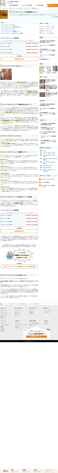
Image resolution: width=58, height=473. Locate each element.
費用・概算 (13, 5)
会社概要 (2, 331)
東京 (54, 155)
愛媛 (48, 167)
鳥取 (44, 165)
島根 (46, 165)
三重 (44, 162)
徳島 (44, 167)
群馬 (48, 155)
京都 (48, 162)
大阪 (50, 162)
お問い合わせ (46, 323)
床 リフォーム (17, 313)
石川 (48, 158)
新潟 (44, 158)
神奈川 (44, 156)
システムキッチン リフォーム (6, 313)
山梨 (52, 158)
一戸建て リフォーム (47, 312)
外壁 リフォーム (32, 310)
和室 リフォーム (17, 312)
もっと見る (55, 175)
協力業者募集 (9, 2)
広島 (50, 165)
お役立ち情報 (39, 5)
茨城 (44, 155)
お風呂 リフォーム (4, 310)
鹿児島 (44, 171)
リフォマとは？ (17, 323)
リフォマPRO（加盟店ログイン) (34, 323)
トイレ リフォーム (4, 315)
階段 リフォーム (17, 315)
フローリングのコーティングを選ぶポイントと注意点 (12, 33)
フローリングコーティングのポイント (8, 25)
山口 (52, 165)
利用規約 (16, 326)
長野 (54, 158)
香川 (46, 167)
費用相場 (2, 326)
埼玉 (50, 155)
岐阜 (56, 158)
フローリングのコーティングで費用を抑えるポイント (12, 27)
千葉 (52, 155)
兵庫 (52, 162)
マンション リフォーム (48, 310)
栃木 (46, 155)
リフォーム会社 (27, 5)
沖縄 (47, 171)
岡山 (48, 165)
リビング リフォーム (18, 310)
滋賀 (46, 162)
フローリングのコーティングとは (8, 29)
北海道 (44, 150)
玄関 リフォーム (32, 313)
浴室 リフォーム (3, 318)
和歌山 (44, 163)
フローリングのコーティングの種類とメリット (10, 31)
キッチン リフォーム (4, 312)
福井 (50, 158)
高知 (50, 167)
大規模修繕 (31, 312)
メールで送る (56, 16)
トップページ (3, 323)
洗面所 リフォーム (4, 316)
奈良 (54, 162)
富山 (46, 158)
